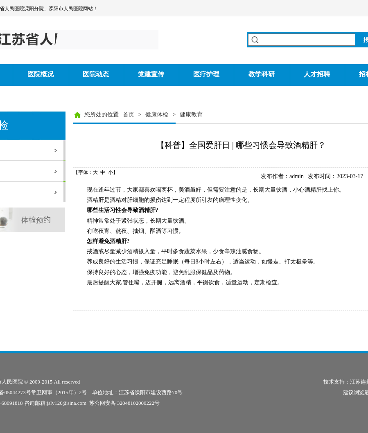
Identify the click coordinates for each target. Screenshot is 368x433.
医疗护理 (206, 74)
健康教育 (191, 115)
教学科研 (261, 74)
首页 (128, 115)
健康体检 (156, 115)
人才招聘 (317, 74)
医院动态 (96, 74)
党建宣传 (151, 74)
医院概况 (40, 74)
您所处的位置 (101, 115)
